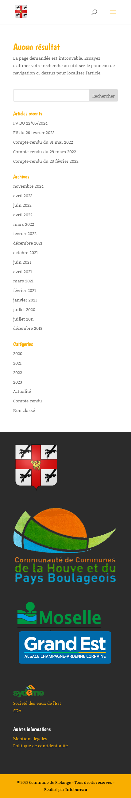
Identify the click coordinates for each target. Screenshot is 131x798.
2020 (17, 353)
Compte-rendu (27, 400)
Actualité (22, 391)
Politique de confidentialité (40, 745)
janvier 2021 (25, 300)
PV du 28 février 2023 (34, 132)
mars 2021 (23, 280)
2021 (17, 363)
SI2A (17, 710)
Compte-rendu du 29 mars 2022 (44, 151)
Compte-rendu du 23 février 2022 (46, 161)
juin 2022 (22, 205)
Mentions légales (30, 738)
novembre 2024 (28, 186)
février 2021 (24, 290)
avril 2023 (23, 195)
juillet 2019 (23, 319)
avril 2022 (23, 214)
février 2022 (25, 233)
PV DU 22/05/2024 (30, 123)
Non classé (24, 410)
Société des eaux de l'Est (37, 703)
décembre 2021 (27, 243)
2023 (17, 382)
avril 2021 (22, 271)
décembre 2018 (27, 328)
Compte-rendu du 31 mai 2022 (43, 142)
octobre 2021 (25, 252)
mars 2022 (23, 224)
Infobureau (76, 789)
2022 (17, 372)
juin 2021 (22, 262)
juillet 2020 (24, 309)
